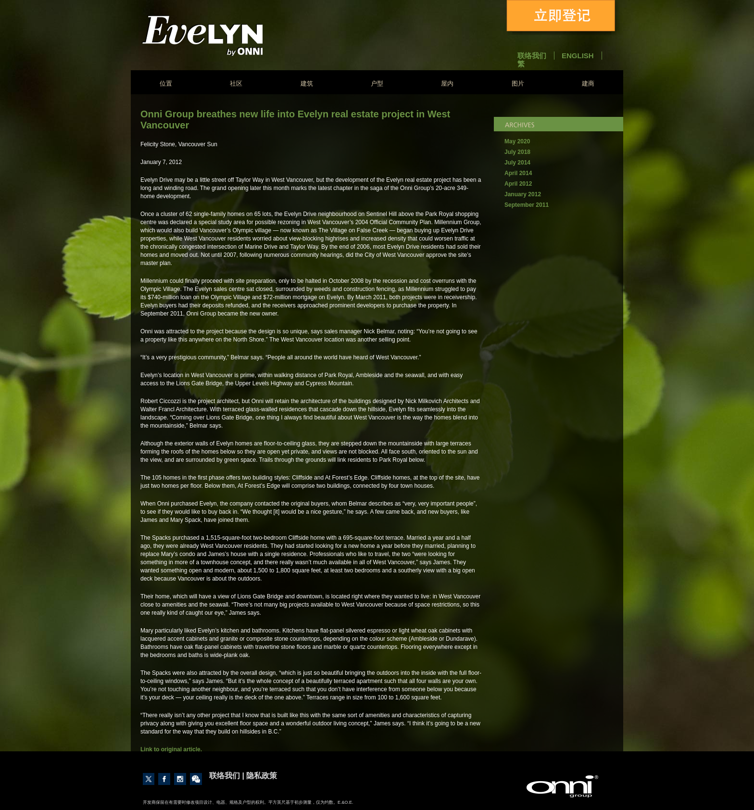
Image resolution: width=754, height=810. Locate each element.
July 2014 (517, 162)
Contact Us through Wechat (196, 779)
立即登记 (562, 17)
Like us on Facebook (164, 779)
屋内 (447, 83)
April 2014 (518, 173)
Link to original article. (171, 749)
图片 (518, 83)
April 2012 (518, 183)
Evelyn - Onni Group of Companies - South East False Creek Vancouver (228, 35)
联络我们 (531, 55)
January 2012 (522, 194)
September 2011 (526, 205)
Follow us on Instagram (180, 779)
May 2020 (517, 141)
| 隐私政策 (259, 776)
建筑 (307, 83)
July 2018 (517, 152)
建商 (588, 83)
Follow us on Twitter (148, 779)
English (578, 55)
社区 (236, 83)
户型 (377, 83)
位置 (166, 83)
